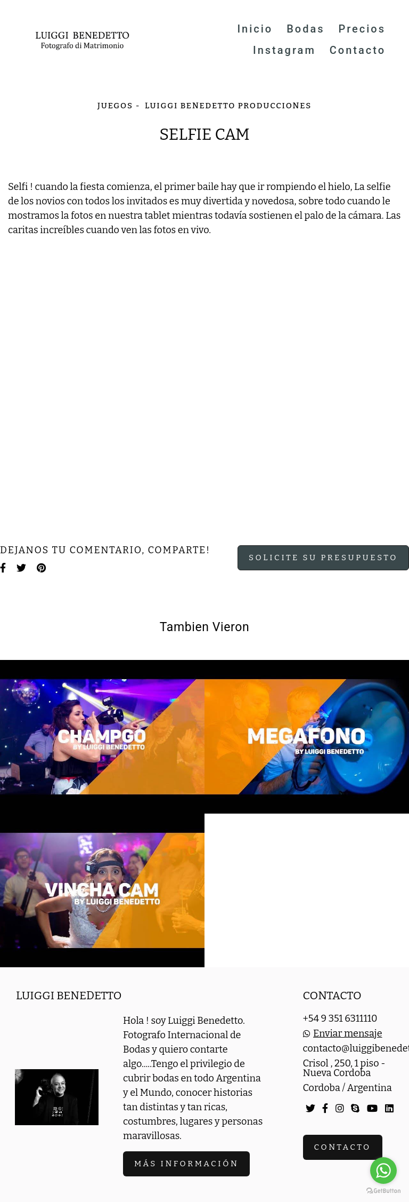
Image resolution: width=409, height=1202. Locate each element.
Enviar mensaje (347, 1033)
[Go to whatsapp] (383, 1170)
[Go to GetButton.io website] (383, 1191)
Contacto (358, 50)
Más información (186, 1163)
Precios (362, 28)
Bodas (305, 28)
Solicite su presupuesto (323, 557)
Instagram (284, 50)
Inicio (255, 28)
